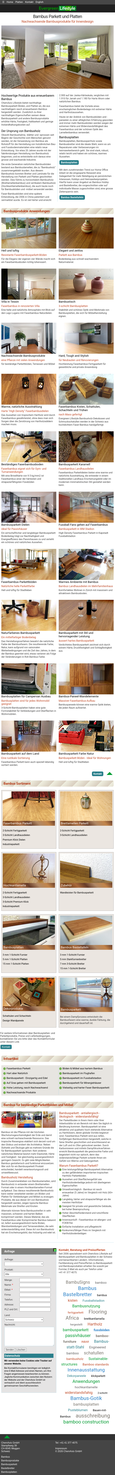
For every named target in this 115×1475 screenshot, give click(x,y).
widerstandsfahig (79, 1393)
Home (10, 2)
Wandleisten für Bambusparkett (77, 892)
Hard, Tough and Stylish (74, 355)
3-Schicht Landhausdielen (16, 835)
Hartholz (95, 1324)
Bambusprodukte (10, 1460)
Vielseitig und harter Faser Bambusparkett (85, 1087)
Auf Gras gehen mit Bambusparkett (26, 1082)
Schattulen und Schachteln (17, 1015)
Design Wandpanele (13, 1020)
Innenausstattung (86, 1370)
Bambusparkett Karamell (74, 464)
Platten (19, 2)
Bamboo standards (96, 1364)
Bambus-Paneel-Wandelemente (79, 696)
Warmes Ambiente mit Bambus (78, 582)
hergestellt (76, 1324)
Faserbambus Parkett (17, 823)
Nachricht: (9, 1324)
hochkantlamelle (86, 1387)
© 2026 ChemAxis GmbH (68, 1451)
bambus (102, 1295)
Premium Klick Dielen (14, 839)
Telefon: (8, 1299)
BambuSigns (78, 1282)
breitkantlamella (94, 1318)
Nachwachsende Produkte (21, 1092)
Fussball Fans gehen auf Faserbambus (83, 524)
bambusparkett (75, 1330)
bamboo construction (86, 1422)
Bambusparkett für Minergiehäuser (81, 1082)
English (39, 2)
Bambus (5, 1457)
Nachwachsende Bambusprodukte (23, 355)
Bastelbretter (8, 1468)
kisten (72, 1300)
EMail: (8, 1289)
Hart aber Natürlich (17, 1073)
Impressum (61, 1448)
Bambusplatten (69, 162)
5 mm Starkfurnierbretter (73, 959)
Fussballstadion (93, 1300)
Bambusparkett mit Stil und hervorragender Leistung (76, 634)
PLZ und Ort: (11, 1309)
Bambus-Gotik (86, 1398)
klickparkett (98, 1375)
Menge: (8, 1280)
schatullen (94, 1352)
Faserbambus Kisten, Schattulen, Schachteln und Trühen (79, 408)
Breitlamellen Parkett (74, 823)
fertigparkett (75, 1312)
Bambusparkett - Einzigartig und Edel (27, 1078)
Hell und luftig (10, 250)
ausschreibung (93, 1416)
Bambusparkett (9, 1464)
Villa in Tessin (10, 301)
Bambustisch (67, 301)
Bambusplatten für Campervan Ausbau (26, 696)
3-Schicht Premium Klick (16, 901)
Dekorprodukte (13, 1008)
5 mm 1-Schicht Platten (15, 959)
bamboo (101, 1282)
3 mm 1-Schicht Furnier (15, 954)
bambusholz (74, 1359)
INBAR (85, 1341)
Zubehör (66, 885)
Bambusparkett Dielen (15, 524)
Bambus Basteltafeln (72, 197)
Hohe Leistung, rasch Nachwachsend (27, 1087)
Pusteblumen (78, 1410)
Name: (8, 1284)
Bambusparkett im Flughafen (78, 1073)
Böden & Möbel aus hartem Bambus (82, 1068)
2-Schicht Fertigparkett (15, 830)
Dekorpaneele (76, 1376)
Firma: (7, 1294)
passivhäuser (78, 1335)
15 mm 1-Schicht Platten (16, 963)
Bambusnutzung (86, 1306)
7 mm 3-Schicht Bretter (72, 963)
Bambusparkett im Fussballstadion (81, 1078)
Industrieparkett (11, 844)
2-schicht (102, 1393)
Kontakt (29, 2)
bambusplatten (86, 1404)
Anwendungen (86, 1381)
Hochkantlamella (14, 885)
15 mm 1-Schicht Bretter (73, 968)
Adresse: (9, 1304)
